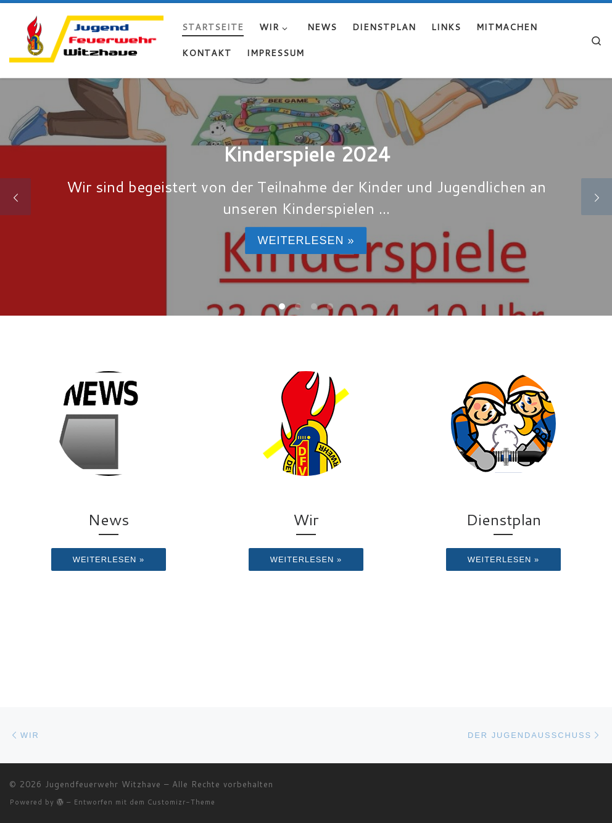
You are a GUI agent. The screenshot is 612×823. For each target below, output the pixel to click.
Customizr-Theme (181, 802)
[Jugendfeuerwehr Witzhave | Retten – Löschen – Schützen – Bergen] (86, 37)
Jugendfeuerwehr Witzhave (103, 784)
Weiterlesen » (305, 240)
